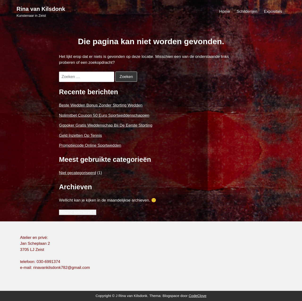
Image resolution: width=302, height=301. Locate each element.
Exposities (273, 11)
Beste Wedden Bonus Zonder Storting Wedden (101, 105)
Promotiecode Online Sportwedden (90, 145)
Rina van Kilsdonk (41, 9)
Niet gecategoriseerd (77, 173)
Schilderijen (247, 11)
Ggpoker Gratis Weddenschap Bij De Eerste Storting (105, 125)
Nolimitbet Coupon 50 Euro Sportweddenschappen (104, 115)
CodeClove (197, 296)
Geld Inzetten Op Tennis (80, 135)
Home (224, 11)
